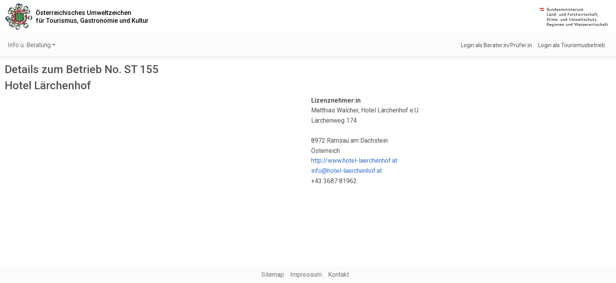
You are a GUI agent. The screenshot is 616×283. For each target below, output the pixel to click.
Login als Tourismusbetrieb (571, 45)
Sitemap (272, 274)
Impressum (306, 274)
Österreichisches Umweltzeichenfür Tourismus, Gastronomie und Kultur (92, 16)
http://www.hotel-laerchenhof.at (354, 160)
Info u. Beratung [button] (29, 45)
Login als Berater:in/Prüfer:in (496, 45)
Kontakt (338, 274)
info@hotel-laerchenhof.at (346, 171)
